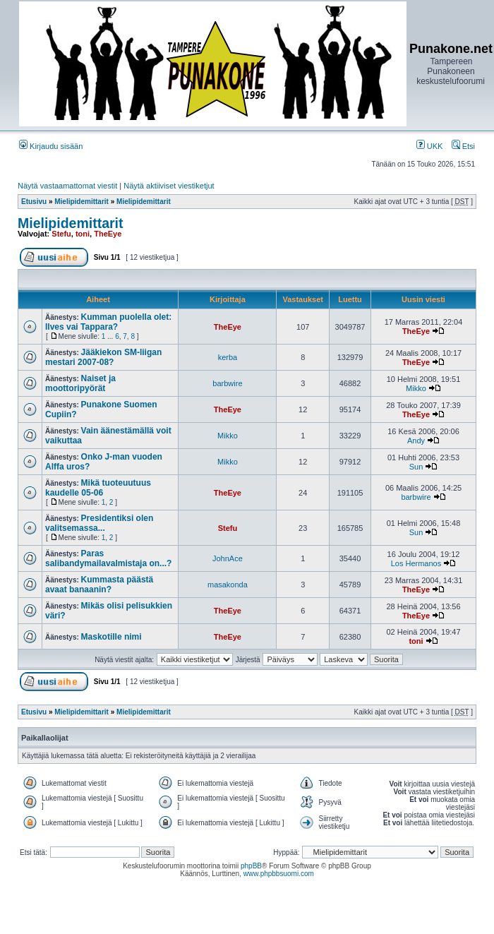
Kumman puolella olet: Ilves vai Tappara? (108, 322)
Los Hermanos (416, 563)
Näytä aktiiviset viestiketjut (169, 185)
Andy (416, 440)
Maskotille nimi (111, 637)
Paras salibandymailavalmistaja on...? (108, 558)
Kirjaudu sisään (51, 146)
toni (83, 233)
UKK (429, 146)
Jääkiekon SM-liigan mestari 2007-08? (103, 357)
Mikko (416, 388)
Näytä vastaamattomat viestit (67, 185)
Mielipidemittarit (81, 201)
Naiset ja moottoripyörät (80, 383)
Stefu (61, 233)
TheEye (107, 233)
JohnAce (227, 558)
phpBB (251, 866)
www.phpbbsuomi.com (278, 874)
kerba (228, 357)
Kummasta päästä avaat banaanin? (99, 584)
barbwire (227, 383)
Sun (416, 466)
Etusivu (34, 201)
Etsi (463, 146)
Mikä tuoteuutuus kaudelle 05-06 (98, 488)
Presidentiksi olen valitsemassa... (99, 523)
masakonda (227, 584)
